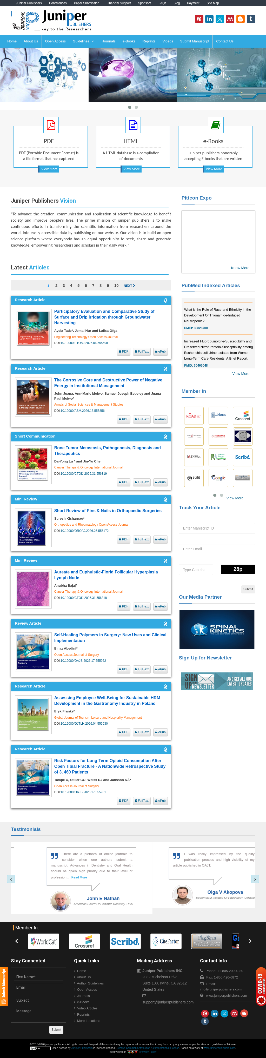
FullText (142, 351)
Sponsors (144, 3)
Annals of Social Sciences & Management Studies (88, 404)
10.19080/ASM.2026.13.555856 (82, 411)
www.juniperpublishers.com (226, 995)
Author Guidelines (90, 983)
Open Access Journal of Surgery (76, 655)
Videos (167, 41)
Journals (109, 41)
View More (49, 169)
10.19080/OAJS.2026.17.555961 (83, 792)
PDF (123, 351)
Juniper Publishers (29, 3)
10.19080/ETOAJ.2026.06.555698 (84, 343)
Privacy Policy (148, 1051)
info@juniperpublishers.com (221, 989)
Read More (55, 877)
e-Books (129, 41)
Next (129, 286)
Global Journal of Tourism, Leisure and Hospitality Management (98, 717)
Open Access (55, 41)
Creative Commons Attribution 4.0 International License (147, 1048)
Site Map (213, 3)
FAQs (162, 3)
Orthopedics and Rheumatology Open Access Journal (91, 524)
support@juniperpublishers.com (168, 1002)
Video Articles (87, 1008)
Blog (177, 3)
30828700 (201, 333)
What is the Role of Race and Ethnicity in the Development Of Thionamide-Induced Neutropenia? (217, 320)
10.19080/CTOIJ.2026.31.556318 (84, 598)
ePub (160, 351)
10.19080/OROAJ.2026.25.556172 (85, 531)
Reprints (148, 41)
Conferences (58, 3)
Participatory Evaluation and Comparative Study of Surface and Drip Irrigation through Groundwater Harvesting (104, 317)
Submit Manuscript (194, 41)
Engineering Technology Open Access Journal (86, 337)
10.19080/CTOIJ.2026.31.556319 (84, 473)
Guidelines (83, 41)
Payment (193, 3)
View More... (242, 374)
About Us (31, 41)
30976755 (201, 301)
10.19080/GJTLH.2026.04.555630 (84, 723)
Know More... (241, 268)
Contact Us (225, 41)
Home (12, 41)
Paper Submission (86, 3)
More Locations (88, 1021)
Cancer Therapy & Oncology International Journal (88, 467)
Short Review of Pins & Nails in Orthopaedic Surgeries (108, 510)
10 (116, 285)
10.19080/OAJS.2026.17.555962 (83, 661)
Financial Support (119, 3)
